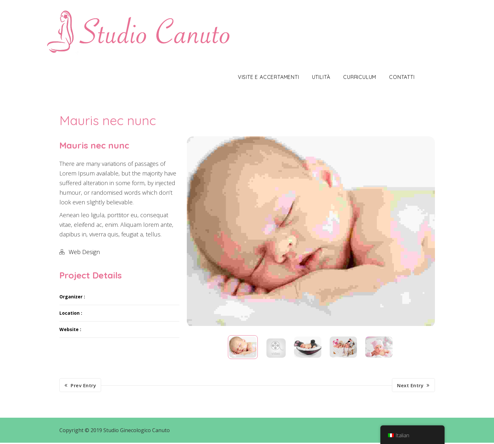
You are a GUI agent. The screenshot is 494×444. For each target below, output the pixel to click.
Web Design (84, 252)
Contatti (415, 77)
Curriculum (373, 77)
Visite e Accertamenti (282, 77)
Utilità (334, 77)
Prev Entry (80, 386)
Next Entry (413, 386)
